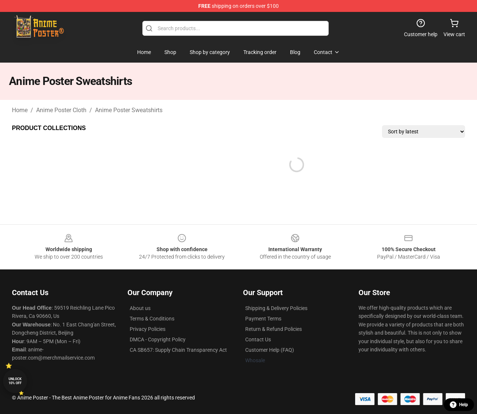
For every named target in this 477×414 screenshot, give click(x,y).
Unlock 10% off (15, 381)
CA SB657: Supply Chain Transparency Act (178, 350)
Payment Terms (263, 319)
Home (20, 110)
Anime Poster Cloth (61, 110)
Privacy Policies (147, 329)
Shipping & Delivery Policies (276, 308)
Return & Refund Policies (273, 329)
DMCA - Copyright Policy (158, 339)
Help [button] (459, 404)
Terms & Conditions (152, 319)
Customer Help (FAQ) (269, 350)
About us (140, 308)
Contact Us (258, 339)
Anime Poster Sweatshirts (128, 110)
